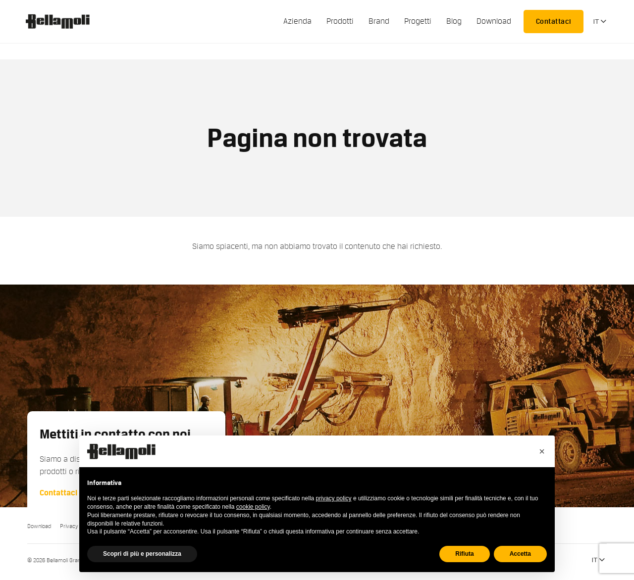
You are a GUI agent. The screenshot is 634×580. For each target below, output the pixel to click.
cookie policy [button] (253, 506)
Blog (454, 21)
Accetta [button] (520, 553)
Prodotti (340, 21)
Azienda (297, 21)
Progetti (417, 21)
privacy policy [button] (334, 498)
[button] (542, 451)
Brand (379, 21)
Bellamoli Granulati (63, 21)
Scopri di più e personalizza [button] (142, 553)
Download (493, 21)
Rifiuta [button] (464, 553)
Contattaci (553, 21)
